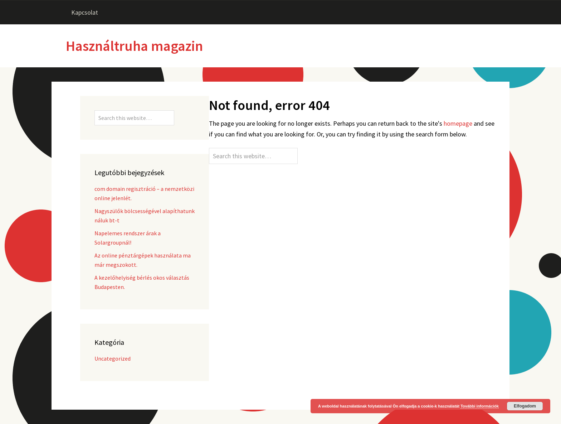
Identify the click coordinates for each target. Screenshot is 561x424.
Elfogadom (525, 406)
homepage (458, 123)
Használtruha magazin (134, 46)
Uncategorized (112, 358)
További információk (479, 406)
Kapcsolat (84, 12)
